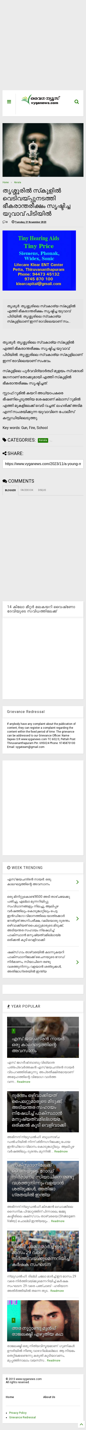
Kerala (17, 182)
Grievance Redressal (22, 1417)
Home (6, 182)
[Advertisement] (40, 47)
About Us (49, 1397)
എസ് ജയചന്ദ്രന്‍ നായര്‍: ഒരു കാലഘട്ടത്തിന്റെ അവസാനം (38, 1044)
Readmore (23, 1081)
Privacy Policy (18, 1412)
